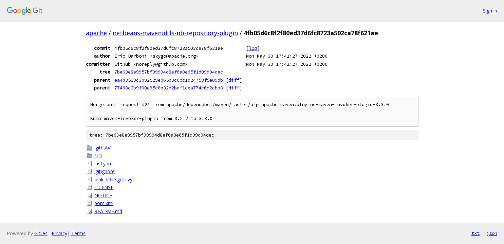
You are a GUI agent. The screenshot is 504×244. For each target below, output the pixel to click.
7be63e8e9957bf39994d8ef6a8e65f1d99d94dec (168, 72)
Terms (78, 233)
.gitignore (104, 171)
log (253, 48)
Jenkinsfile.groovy (113, 179)
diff (233, 80)
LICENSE (103, 187)
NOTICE (103, 195)
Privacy (59, 233)
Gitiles (41, 233)
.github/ (102, 147)
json (491, 233)
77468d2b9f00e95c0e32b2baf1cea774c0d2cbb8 (168, 88)
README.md (108, 211)
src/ (98, 155)
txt (475, 233)
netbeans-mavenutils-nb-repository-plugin (175, 33)
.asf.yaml (104, 163)
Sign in (490, 10)
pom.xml (103, 203)
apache (96, 33)
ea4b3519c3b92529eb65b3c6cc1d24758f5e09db (168, 80)
